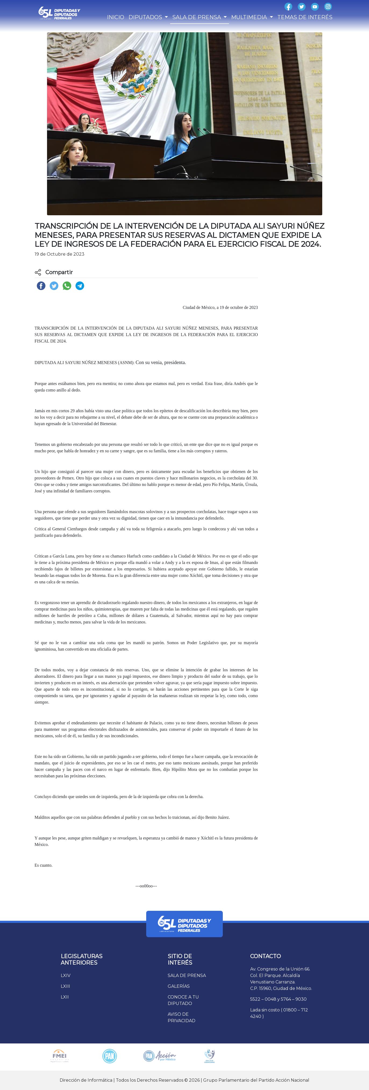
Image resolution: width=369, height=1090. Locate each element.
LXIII (65, 986)
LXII (65, 997)
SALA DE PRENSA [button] (197, 17)
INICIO (115, 17)
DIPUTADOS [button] (145, 17)
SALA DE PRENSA (187, 975)
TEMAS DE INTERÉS (304, 17)
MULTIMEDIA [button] (249, 17)
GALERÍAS (179, 986)
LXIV (65, 975)
